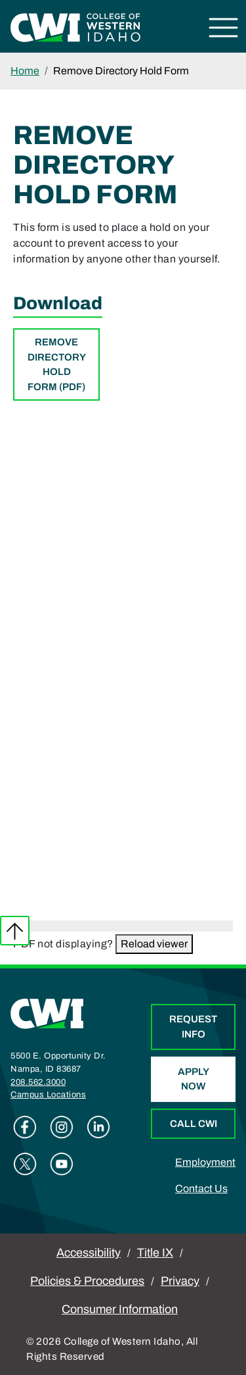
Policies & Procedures (87, 1281)
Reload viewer (154, 943)
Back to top (15, 930)
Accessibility (88, 1252)
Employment (205, 1162)
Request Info (193, 1026)
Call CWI (193, 1123)
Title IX (155, 1252)
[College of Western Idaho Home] (75, 26)
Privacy (180, 1281)
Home (24, 70)
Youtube (61, 1163)
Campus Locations (48, 1094)
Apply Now (193, 1079)
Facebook (24, 1126)
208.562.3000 (38, 1082)
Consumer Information (120, 1309)
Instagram (61, 1126)
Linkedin (98, 1126)
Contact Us (201, 1188)
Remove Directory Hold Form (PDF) (57, 364)
